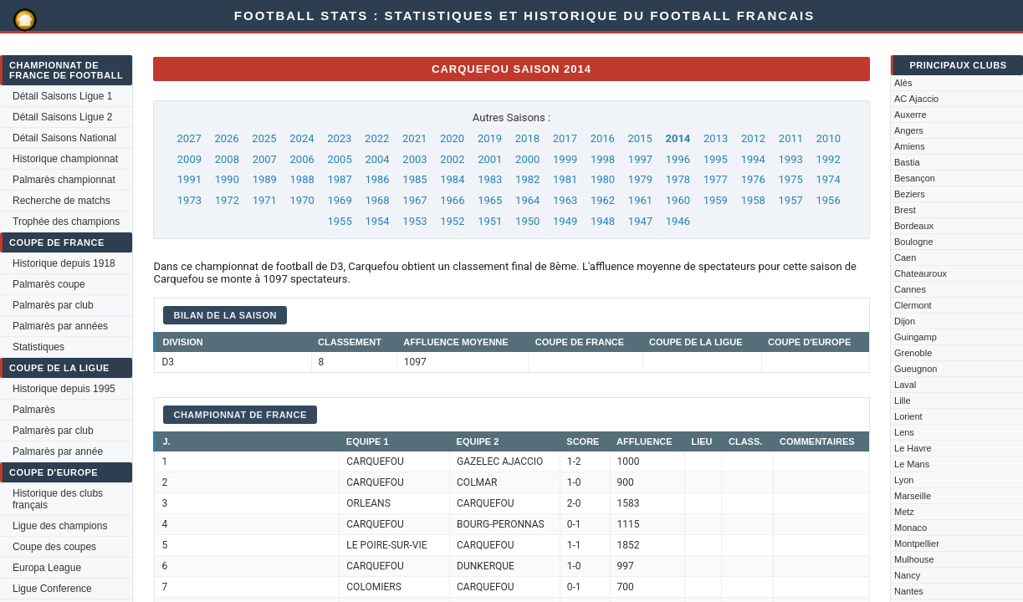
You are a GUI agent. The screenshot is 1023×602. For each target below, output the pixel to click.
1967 (414, 200)
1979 (640, 179)
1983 (490, 179)
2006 (302, 159)
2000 (527, 159)
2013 (715, 138)
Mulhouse (914, 559)
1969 (339, 200)
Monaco (910, 528)
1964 (527, 200)
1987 (339, 179)
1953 (414, 221)
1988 (302, 179)
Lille (902, 400)
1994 (753, 159)
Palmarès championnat (64, 180)
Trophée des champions (66, 221)
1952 (452, 221)
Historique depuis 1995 (64, 389)
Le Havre (913, 448)
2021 (414, 138)
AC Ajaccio (916, 99)
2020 (452, 138)
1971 (265, 200)
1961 (640, 200)
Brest (905, 210)
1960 (678, 200)
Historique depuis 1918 (64, 263)
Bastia (907, 162)
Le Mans (911, 464)
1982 (527, 179)
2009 (189, 159)
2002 (452, 159)
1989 (265, 179)
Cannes (910, 289)
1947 (640, 221)
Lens (904, 432)
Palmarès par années (60, 326)
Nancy (907, 575)
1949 (565, 221)
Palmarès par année (58, 451)
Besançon (914, 178)
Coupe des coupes (54, 547)
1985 (414, 179)
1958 (753, 200)
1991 (189, 179)
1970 (302, 200)
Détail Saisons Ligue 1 (62, 96)
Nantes (908, 591)
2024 (301, 138)
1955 (339, 221)
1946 (678, 221)
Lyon (903, 480)
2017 (565, 138)
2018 (527, 138)
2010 (828, 138)
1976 (753, 179)
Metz (904, 512)
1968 (377, 200)
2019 (490, 138)
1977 (715, 179)
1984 (452, 179)
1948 (603, 221)
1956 (828, 200)
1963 (565, 200)
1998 (603, 159)
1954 (377, 221)
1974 (828, 179)
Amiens (909, 146)
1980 (603, 179)
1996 (678, 159)
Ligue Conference (52, 588)
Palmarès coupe (49, 284)
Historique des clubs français (58, 499)
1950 (527, 221)
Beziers (909, 194)
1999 (565, 159)
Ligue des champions (60, 526)
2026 (226, 138)
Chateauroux (920, 273)
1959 (715, 200)
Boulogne (913, 242)
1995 (715, 159)
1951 (490, 221)
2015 (640, 138)
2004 (377, 159)
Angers (908, 130)
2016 (603, 138)
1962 (603, 200)
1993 (791, 159)
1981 (565, 179)
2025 (264, 138)
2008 (227, 159)
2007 (265, 159)
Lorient (908, 416)
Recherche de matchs (61, 201)
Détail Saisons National (64, 138)
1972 (227, 200)
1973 (189, 200)
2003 (414, 159)
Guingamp (915, 337)
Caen (905, 258)
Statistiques (38, 347)
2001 (490, 159)
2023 (339, 138)
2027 (189, 138)
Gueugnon (915, 369)
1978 (678, 179)
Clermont (913, 305)
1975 (791, 179)
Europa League (47, 568)
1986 (377, 179)
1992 (828, 159)
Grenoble (913, 353)
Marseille (912, 496)
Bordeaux (913, 226)
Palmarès (34, 410)
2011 (791, 138)
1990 (227, 179)
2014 (677, 138)
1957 (791, 200)
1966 (452, 200)
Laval (905, 385)
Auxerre (910, 115)
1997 (640, 159)
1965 (490, 200)
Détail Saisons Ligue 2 (62, 117)
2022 (377, 138)
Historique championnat (65, 159)
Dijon (904, 321)
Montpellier (916, 543)
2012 (753, 138)
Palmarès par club (53, 305)
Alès (903, 83)
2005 (339, 159)
